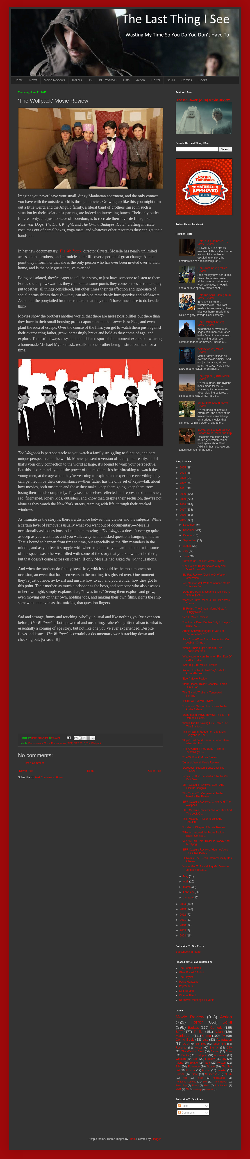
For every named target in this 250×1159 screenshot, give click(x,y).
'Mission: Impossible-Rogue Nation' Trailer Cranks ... (203, 834)
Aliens (179, 1062)
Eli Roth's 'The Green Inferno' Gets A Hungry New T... (204, 610)
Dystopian (201, 1055)
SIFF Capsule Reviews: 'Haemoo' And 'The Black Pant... (205, 851)
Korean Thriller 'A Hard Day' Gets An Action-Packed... (204, 672)
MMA (178, 1089)
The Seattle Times (190, 968)
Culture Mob (186, 990)
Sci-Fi (171, 80)
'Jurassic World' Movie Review (200, 762)
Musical (190, 1070)
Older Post (154, 770)
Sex (205, 1081)
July (186, 551)
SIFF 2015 (79, 743)
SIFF (69, 743)
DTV (229, 1047)
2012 (183, 914)
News (33, 80)
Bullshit (180, 1074)
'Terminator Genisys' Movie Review (203, 561)
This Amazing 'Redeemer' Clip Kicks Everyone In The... (204, 733)
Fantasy (210, 1058)
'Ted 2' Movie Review (195, 617)
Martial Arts (184, 1035)
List (205, 1039)
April (186, 881)
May (186, 876)
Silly (178, 1066)
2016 (183, 514)
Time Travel (220, 1081)
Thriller (199, 1031)
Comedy (216, 1027)
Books (202, 80)
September (190, 540)
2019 (183, 499)
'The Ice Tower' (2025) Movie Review (203, 100)
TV (91, 80)
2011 (183, 919)
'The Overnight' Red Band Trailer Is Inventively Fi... (203, 750)
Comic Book (185, 1039)
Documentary (35, 743)
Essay (195, 1085)
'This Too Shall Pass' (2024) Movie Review (214, 296)
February (189, 892)
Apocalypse (219, 1077)
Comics (187, 80)
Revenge (181, 1047)
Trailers (77, 80)
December (189, 524)
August (187, 545)
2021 (183, 488)
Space (211, 1066)
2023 (183, 478)
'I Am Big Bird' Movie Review (199, 664)
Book (229, 1051)
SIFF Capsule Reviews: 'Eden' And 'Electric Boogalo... (203, 786)
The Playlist (186, 977)
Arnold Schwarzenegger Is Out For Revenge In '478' (203, 632)
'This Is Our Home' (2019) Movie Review (213, 242)
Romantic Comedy (186, 1081)
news (63, 743)
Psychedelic (221, 1085)
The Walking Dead (193, 1051)
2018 (183, 504)
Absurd (206, 1070)
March (187, 887)
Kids (184, 1077)
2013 (183, 909)
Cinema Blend (187, 995)
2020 (183, 493)
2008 (183, 935)
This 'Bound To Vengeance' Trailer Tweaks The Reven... (202, 795)
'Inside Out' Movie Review (197, 700)
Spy (224, 1058)
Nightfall (209, 1089)
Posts (183, 1105)
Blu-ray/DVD (108, 80)
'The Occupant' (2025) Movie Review (211, 323)
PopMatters (186, 986)
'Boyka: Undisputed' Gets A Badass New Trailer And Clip (215, 431)
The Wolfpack (70, 251)
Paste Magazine (188, 981)
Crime (206, 1035)
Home (18, 80)
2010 (183, 925)
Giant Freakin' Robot (191, 972)
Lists (126, 80)
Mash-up (197, 1089)
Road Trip (181, 1085)
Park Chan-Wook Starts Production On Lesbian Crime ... (205, 641)
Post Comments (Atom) (48, 777)
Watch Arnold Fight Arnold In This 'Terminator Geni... (202, 649)
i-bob (132, 1139)
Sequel (215, 1051)
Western (181, 1058)
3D (187, 1089)
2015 (183, 520)
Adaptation (224, 1039)
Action (140, 80)
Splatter (194, 1062)
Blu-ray (214, 1047)
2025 (183, 467)
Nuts (208, 1062)
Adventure (220, 1055)
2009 (183, 930)
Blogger (156, 1139)
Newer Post (26, 770)
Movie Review (51, 743)
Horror (155, 80)
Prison (199, 1077)
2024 (183, 472)
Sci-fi (227, 1022)
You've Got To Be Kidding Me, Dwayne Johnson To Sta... (205, 868)
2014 (183, 904)
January (188, 897)
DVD (186, 1043)
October (188, 535)
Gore (195, 1074)
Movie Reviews (54, 80)
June (186, 556)
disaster (221, 1070)
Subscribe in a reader (188, 951)
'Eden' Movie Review (194, 678)
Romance (194, 1066)
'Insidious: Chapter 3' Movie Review (203, 827)
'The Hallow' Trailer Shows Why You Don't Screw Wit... (203, 568)
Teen (195, 1058)
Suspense (211, 1074)
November (189, 530)
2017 (183, 509)
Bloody (228, 1074)
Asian (219, 1031)
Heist (207, 1085)
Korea (198, 1047)
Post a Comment (34, 763)
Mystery (221, 1062)
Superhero (219, 1043)
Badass (193, 1027)
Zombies (201, 1043)
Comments (186, 1112)
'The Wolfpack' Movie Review (200, 757)
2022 (183, 483)
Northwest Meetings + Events (196, 999)
